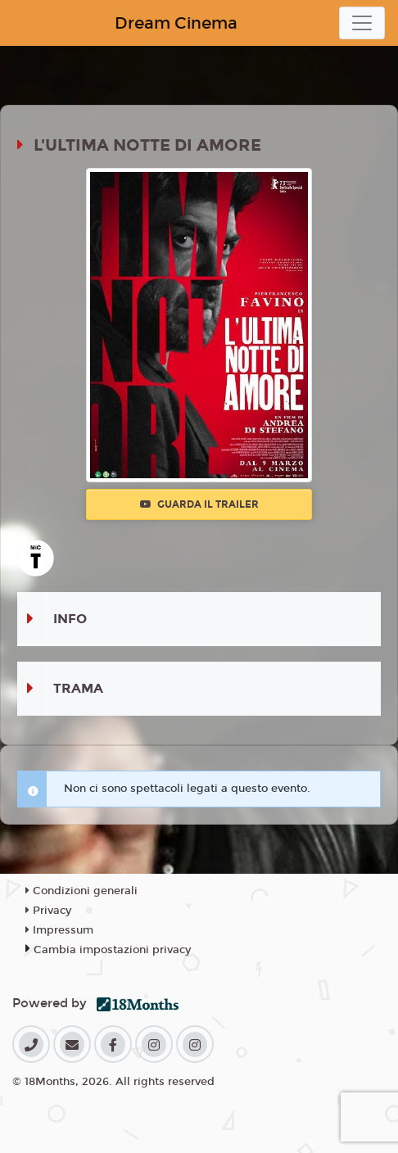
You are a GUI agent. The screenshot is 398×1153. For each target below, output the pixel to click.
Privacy (48, 910)
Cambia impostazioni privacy (112, 949)
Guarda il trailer (199, 504)
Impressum (59, 930)
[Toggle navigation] (362, 23)
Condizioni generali (81, 891)
